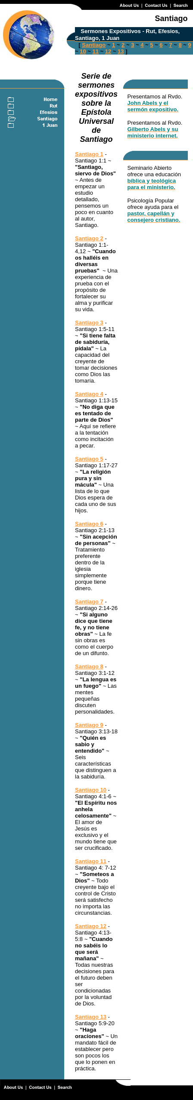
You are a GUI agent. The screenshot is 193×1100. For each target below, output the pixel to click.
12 (108, 51)
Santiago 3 (89, 322)
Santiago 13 (90, 1017)
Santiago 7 (89, 601)
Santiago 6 (89, 524)
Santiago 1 (89, 154)
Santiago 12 (90, 926)
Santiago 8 (89, 666)
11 (96, 51)
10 (83, 51)
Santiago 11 (90, 861)
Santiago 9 (89, 725)
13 (121, 51)
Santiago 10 (90, 790)
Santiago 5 (89, 459)
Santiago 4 (89, 394)
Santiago (94, 45)
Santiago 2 (89, 238)
